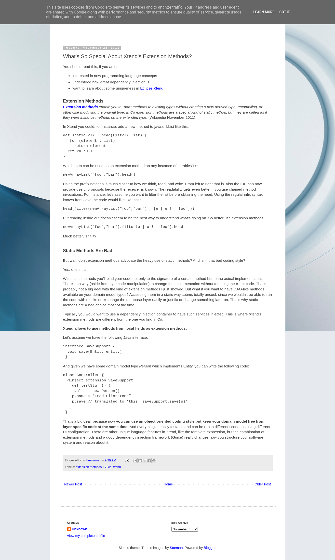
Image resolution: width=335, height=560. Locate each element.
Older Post (263, 484)
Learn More (263, 12)
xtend (117, 467)
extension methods (89, 467)
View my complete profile (86, 536)
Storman (176, 548)
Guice (107, 467)
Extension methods (80, 107)
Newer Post (73, 484)
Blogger (209, 548)
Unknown (93, 460)
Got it (284, 12)
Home (168, 484)
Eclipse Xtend (151, 88)
